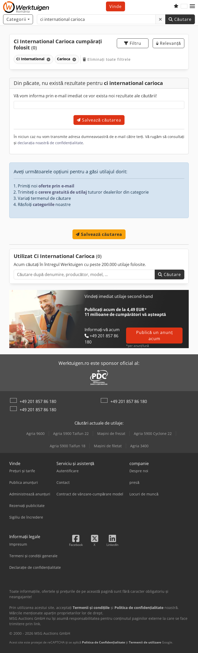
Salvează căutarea (99, 120)
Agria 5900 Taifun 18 (67, 445)
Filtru (132, 43)
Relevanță (168, 43)
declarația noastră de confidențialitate (50, 142)
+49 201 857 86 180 (38, 401)
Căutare (180, 19)
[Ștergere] (160, 19)
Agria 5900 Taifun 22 (71, 433)
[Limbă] (184, 6)
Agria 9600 (35, 433)
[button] (192, 6)
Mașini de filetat (108, 445)
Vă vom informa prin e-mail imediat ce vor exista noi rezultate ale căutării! (85, 96)
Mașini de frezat (111, 433)
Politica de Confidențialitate (103, 642)
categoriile (43, 204)
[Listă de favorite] (176, 6)
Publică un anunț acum (154, 335)
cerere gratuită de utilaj (62, 192)
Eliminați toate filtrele (107, 59)
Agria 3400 (139, 445)
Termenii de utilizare (145, 642)
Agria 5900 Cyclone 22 (153, 433)
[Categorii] (18, 19)
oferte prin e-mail (56, 186)
